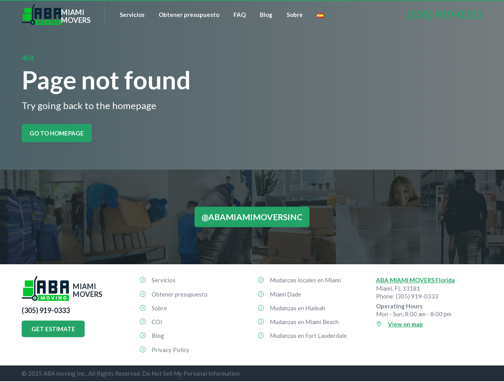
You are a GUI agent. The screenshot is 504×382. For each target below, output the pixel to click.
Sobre (295, 14)
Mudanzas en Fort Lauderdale (308, 335)
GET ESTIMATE (53, 328)
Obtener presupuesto (189, 14)
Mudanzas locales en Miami (305, 280)
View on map (405, 324)
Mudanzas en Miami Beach (304, 321)
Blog (266, 14)
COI (157, 321)
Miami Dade (285, 294)
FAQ (239, 14)
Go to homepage (57, 133)
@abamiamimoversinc (252, 217)
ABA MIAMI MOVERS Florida (415, 280)
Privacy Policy (170, 349)
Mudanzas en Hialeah (297, 308)
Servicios (132, 14)
